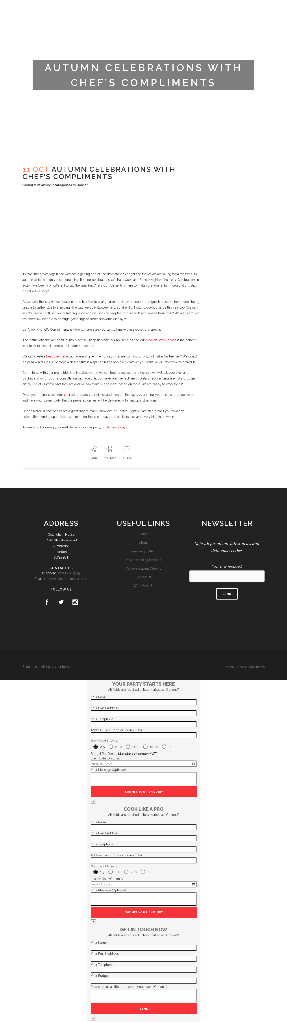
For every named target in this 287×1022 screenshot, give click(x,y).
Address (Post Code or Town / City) (116, 730)
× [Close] (93, 801)
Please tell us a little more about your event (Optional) (129, 987)
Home (143, 534)
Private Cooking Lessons (143, 560)
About (143, 542)
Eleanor (82, 185)
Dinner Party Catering (143, 551)
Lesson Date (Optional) (107, 879)
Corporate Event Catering (143, 568)
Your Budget (100, 976)
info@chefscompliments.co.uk (65, 579)
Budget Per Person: (124, 753)
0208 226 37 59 (69, 573)
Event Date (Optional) (105, 758)
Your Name (99, 697)
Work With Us (143, 585)
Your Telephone (102, 719)
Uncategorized (61, 185)
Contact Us (143, 577)
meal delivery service (161, 340)
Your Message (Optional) (108, 770)
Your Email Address (105, 708)
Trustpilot (229, 7)
